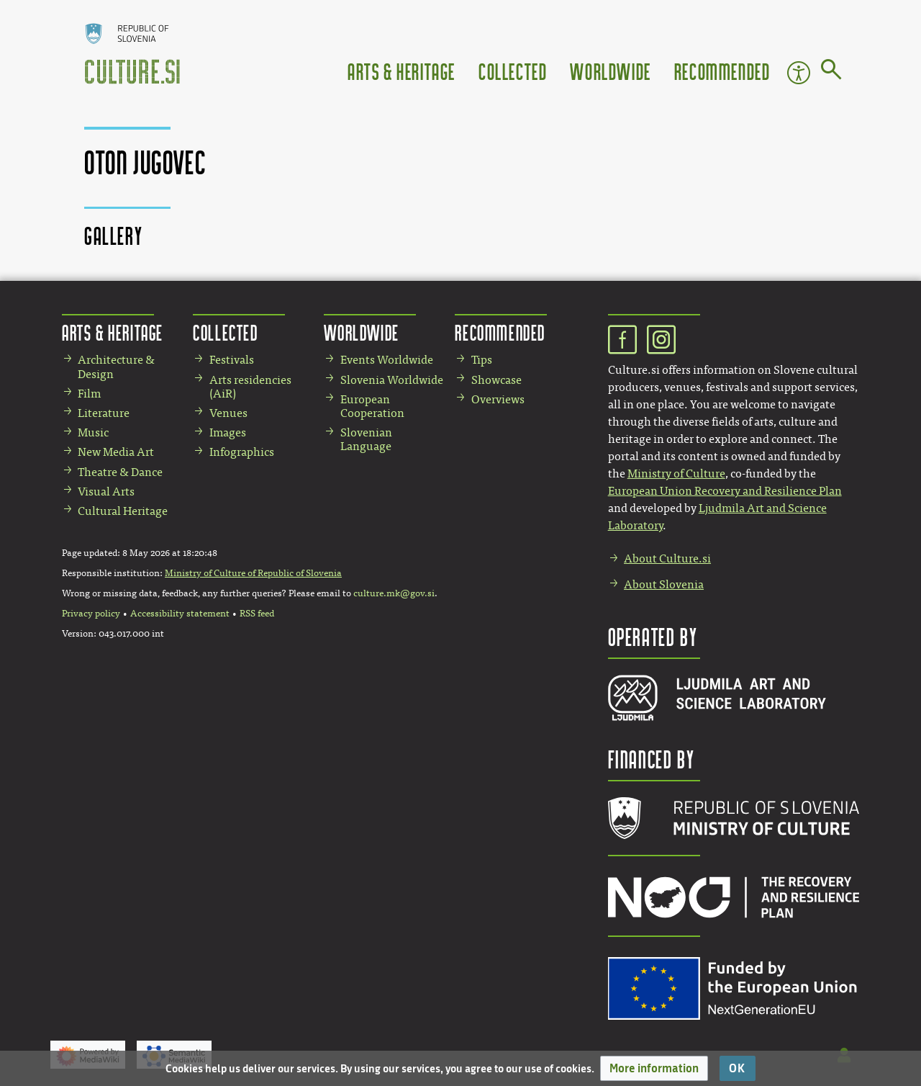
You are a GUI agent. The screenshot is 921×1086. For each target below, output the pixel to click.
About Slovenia (664, 584)
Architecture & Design (116, 366)
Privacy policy (91, 613)
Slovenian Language (366, 439)
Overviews (498, 399)
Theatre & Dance (120, 472)
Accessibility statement (180, 613)
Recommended (722, 71)
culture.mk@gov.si (394, 593)
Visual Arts (106, 491)
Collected (512, 71)
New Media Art (116, 452)
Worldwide (610, 71)
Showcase (496, 380)
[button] (654, 1068)
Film (89, 393)
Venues (228, 413)
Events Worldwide (386, 360)
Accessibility (798, 72)
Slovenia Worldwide (391, 380)
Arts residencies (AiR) (250, 386)
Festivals (231, 360)
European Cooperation (372, 406)
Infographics (241, 452)
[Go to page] (831, 72)
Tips (481, 360)
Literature (104, 413)
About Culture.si (667, 558)
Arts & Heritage (401, 71)
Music (93, 432)
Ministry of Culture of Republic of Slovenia (253, 573)
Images (227, 432)
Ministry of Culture (676, 473)
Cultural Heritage (123, 511)
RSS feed (257, 613)
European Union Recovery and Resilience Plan (725, 491)
